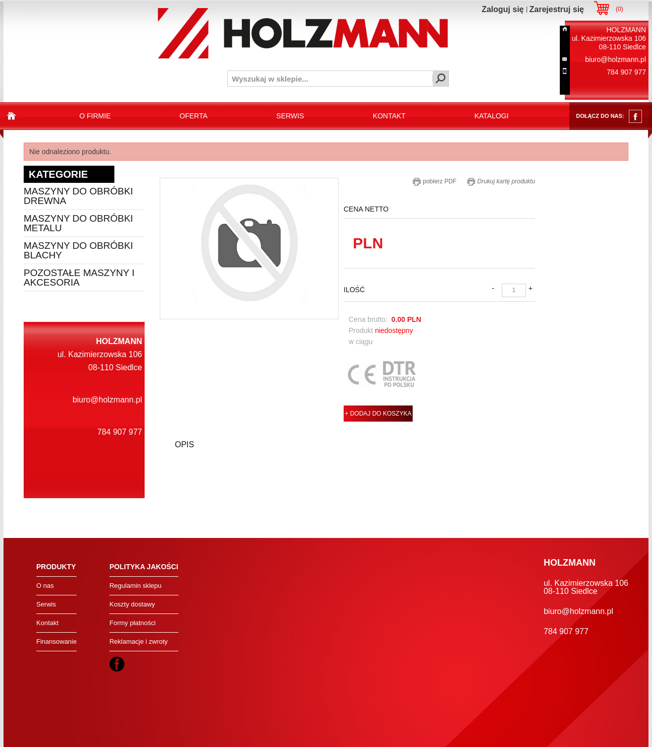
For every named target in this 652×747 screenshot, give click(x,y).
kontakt (389, 116)
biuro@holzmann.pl (615, 59)
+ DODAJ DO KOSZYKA (378, 413)
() (619, 9)
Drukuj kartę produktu (501, 181)
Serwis (46, 604)
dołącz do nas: (609, 116)
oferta (193, 116)
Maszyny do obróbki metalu (78, 223)
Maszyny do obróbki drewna (78, 196)
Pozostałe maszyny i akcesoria (79, 277)
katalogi (491, 116)
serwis (290, 116)
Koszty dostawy (132, 604)
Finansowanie (56, 641)
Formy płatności (132, 623)
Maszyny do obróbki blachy (78, 250)
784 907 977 (626, 72)
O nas (45, 585)
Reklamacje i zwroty (138, 641)
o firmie (95, 116)
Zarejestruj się (557, 9)
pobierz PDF (434, 181)
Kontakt (47, 623)
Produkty (56, 567)
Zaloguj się (503, 9)
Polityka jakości (143, 567)
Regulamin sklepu (135, 585)
